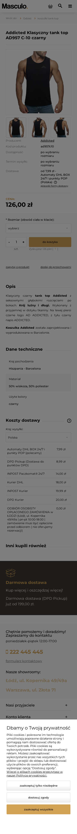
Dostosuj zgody (38, 797)
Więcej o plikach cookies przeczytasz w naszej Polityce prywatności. (35, 773)
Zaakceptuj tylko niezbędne (38, 785)
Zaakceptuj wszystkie (38, 809)
